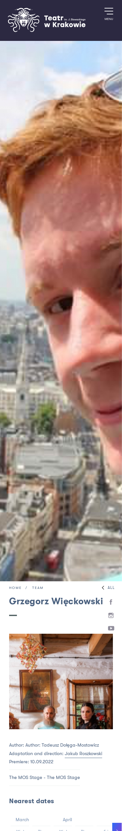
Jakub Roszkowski (83, 753)
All (107, 587)
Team (38, 588)
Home (15, 588)
